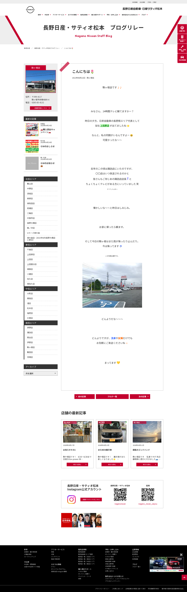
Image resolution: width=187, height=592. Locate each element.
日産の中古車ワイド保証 (32, 567)
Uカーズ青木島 (33, 232)
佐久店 (30, 278)
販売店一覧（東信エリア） (86, 559)
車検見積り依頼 (110, 561)
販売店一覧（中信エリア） (86, 561)
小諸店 (30, 274)
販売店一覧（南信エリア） (86, 564)
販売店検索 (84, 15)
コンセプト (135, 557)
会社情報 (142, 2)
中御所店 (31, 218)
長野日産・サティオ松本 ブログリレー (93, 27)
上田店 (30, 259)
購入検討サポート (97, 15)
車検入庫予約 (109, 559)
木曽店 (30, 317)
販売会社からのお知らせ (130, 15)
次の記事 (142, 396)
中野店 (30, 188)
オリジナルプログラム (58, 569)
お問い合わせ (109, 571)
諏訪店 (30, 332)
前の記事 (82, 396)
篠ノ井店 (31, 227)
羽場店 (30, 357)
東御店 (30, 269)
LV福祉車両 (27, 554)
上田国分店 (32, 264)
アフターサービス (58, 15)
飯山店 (30, 183)
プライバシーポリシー (102, 588)
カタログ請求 (82, 571)
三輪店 (30, 213)
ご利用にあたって (117, 588)
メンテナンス (55, 557)
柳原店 (30, 198)
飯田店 (30, 352)
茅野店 (30, 327)
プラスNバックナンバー (112, 581)
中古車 (47, 15)
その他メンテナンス (111, 568)
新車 (39, 15)
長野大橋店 (32, 222)
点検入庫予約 (109, 564)
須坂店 (30, 193)
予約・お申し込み (112, 15)
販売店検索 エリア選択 (85, 554)
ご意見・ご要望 (151, 2)
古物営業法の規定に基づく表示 (135, 588)
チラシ (53, 567)
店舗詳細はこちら (40, 108)
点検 (52, 554)
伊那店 (30, 342)
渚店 (29, 303)
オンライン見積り (84, 574)
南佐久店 (31, 283)
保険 (79, 579)
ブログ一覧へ (136, 567)
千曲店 (30, 249)
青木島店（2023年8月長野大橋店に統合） (41, 238)
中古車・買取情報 (30, 564)
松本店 (30, 308)
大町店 (30, 293)
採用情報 (135, 2)
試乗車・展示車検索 (30, 552)
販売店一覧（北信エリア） (86, 557)
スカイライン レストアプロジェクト (117, 579)
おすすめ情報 (72, 15)
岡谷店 (30, 337)
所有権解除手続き (153, 588)
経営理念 (135, 554)
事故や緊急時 (55, 559)
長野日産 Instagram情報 (59, 571)
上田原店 (31, 254)
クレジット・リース (84, 576)
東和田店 (31, 203)
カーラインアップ (30, 557)
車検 (52, 552)
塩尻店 (30, 313)
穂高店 (30, 298)
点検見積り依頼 (110, 566)
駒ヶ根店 (31, 347)
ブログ (143, 15)
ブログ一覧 (112, 396)
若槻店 (30, 208)
